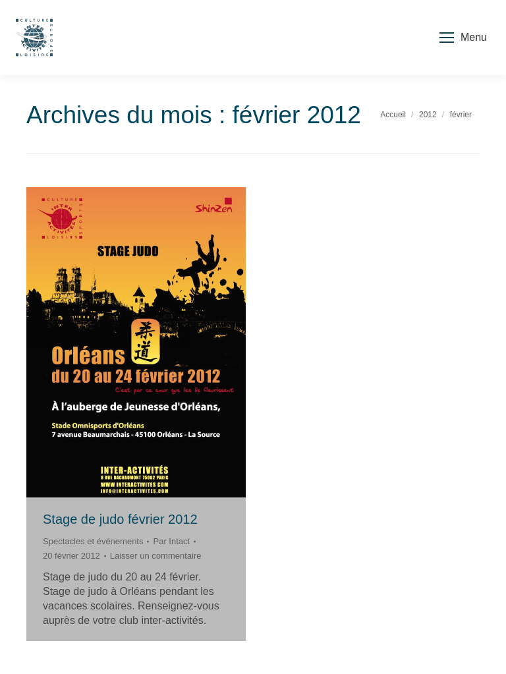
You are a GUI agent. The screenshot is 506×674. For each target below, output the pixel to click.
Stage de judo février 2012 (120, 519)
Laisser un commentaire (156, 556)
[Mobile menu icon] (463, 37)
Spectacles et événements (93, 541)
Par (171, 541)
